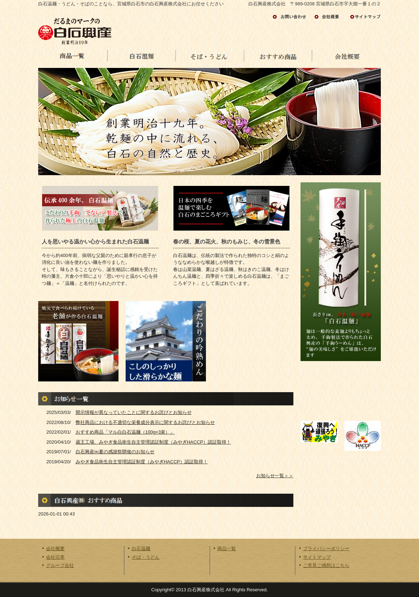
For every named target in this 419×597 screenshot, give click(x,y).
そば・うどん (146, 557)
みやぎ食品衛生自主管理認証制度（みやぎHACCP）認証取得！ (142, 461)
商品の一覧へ (72, 57)
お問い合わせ (291, 16)
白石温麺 (141, 57)
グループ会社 (60, 565)
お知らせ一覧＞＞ (274, 475)
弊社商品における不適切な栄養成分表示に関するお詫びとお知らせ (145, 422)
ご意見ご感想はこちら (326, 565)
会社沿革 (55, 557)
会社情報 (329, 16)
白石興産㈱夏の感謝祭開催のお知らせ (115, 451)
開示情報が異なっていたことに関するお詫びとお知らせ (134, 412)
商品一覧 (226, 548)
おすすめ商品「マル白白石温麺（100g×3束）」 (125, 432)
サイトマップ (364, 16)
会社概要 (346, 57)
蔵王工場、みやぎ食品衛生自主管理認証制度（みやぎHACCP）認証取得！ (153, 442)
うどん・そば (209, 57)
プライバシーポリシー (326, 548)
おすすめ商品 (278, 57)
